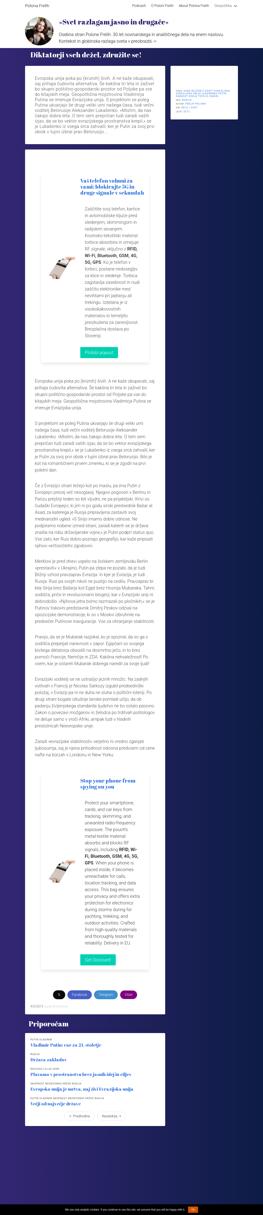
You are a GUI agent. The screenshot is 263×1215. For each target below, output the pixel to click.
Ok (193, 1209)
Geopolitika (223, 6)
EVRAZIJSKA (222, 90)
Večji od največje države (55, 1104)
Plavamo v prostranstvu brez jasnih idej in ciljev (81, 1074)
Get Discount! (98, 960)
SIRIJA (193, 96)
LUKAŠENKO (210, 93)
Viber (129, 995)
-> (154, 41)
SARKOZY (182, 96)
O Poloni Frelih (162, 6)
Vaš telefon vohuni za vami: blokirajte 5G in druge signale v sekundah (112, 186)
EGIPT (209, 90)
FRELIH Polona (195, 103)
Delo (184, 107)
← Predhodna (79, 1116)
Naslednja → (111, 1116)
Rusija (187, 100)
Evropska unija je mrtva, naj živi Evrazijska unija (81, 1089)
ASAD (187, 90)
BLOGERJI (197, 90)
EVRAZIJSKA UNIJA (188, 93)
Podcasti (139, 6)
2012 (186, 111)
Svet (194, 107)
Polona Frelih (37, 5)
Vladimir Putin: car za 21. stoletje (65, 1045)
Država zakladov (48, 1060)
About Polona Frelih (194, 6)
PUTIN (222, 93)
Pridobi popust (99, 352)
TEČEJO (203, 96)
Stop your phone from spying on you (107, 783)
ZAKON (213, 96)
